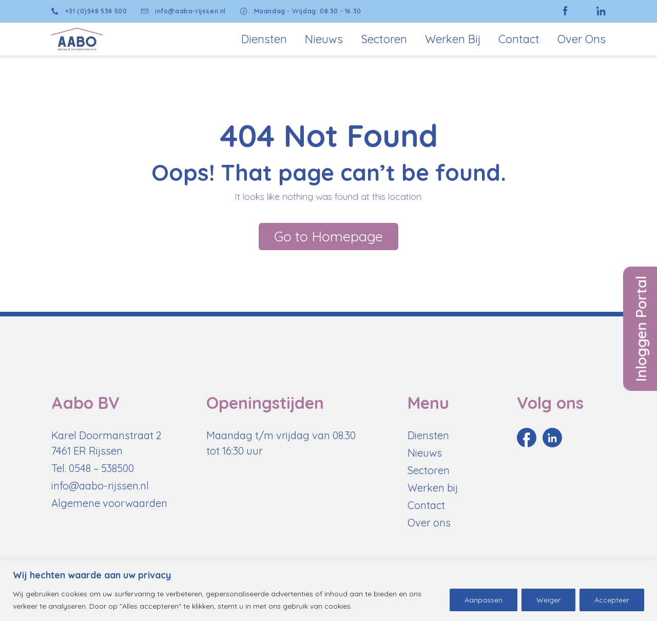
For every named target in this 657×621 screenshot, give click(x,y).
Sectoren (384, 39)
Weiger (548, 600)
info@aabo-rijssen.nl (183, 11)
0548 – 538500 (101, 468)
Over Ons (581, 39)
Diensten (264, 39)
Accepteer (611, 600)
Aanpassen (484, 600)
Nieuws (324, 39)
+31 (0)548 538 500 (89, 11)
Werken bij (452, 39)
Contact (518, 39)
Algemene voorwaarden (109, 503)
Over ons (429, 522)
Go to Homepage (328, 236)
